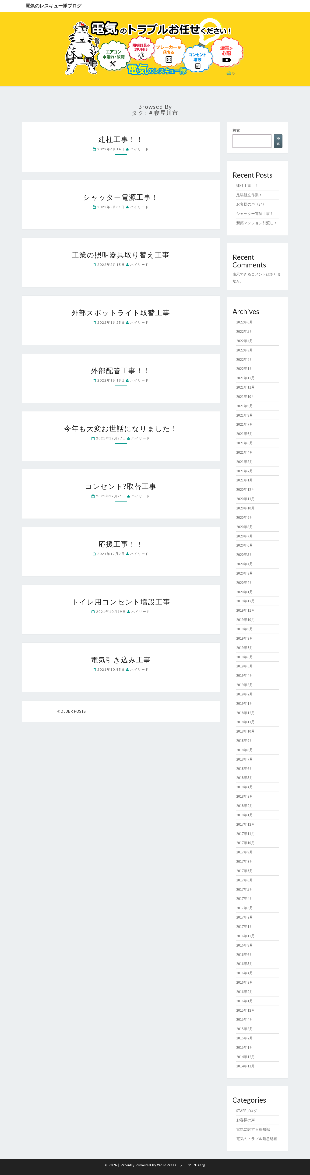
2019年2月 (244, 694)
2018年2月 (244, 805)
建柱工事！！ (121, 139)
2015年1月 (244, 1047)
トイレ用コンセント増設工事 (120, 601)
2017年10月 (245, 842)
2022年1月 (244, 368)
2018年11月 (245, 721)
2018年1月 (244, 815)
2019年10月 (245, 619)
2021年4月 (244, 452)
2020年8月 (244, 526)
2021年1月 (244, 480)
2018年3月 (244, 796)
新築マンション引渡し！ (256, 223)
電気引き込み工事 (121, 659)
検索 (236, 130)
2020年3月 (244, 573)
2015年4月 (244, 1019)
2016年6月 (244, 954)
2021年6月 (244, 433)
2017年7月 (244, 870)
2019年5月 (244, 666)
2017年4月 (244, 898)
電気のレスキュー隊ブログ (53, 6)
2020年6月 (244, 545)
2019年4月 (244, 675)
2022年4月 (244, 340)
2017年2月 (244, 917)
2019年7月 (244, 647)
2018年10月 (245, 731)
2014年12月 (245, 1056)
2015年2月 (244, 1038)
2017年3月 (244, 907)
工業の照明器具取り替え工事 (121, 254)
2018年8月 (244, 749)
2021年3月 (244, 461)
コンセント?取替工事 (121, 486)
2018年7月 (244, 759)
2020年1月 (244, 591)
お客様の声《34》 (251, 204)
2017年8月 (244, 861)
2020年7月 (244, 536)
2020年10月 (245, 508)
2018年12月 (245, 712)
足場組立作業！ (249, 195)
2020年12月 (245, 489)
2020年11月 (245, 498)
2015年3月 (244, 1028)
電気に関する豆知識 (253, 1129)
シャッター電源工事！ (121, 197)
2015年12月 (245, 1010)
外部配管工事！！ (121, 370)
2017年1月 (244, 926)
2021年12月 (245, 377)
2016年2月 (244, 991)
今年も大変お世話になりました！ (121, 428)
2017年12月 (245, 824)
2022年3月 (244, 350)
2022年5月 (244, 331)
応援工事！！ (121, 544)
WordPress (166, 1165)
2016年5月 (244, 963)
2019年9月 (244, 629)
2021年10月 (245, 396)
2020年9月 (244, 517)
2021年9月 (244, 405)
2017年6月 (244, 880)
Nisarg (199, 1165)
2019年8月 (244, 638)
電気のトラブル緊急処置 (256, 1138)
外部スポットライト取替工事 (120, 312)
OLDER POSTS (71, 711)
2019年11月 (245, 610)
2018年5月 (244, 777)
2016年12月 (245, 935)
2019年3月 (244, 684)
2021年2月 (244, 471)
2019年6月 (244, 657)
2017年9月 (244, 852)
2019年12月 (245, 601)
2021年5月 (244, 443)
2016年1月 (244, 1001)
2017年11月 (245, 833)
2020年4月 (244, 563)
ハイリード (139, 149)
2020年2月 (244, 582)
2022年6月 (244, 322)
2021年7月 (244, 424)
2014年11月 (245, 1066)
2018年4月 (244, 787)
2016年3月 (244, 982)
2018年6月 (244, 768)
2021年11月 (245, 387)
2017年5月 (244, 889)
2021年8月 (244, 415)
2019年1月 (244, 703)
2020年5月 (244, 554)
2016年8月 (244, 945)
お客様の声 (245, 1120)
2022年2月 (244, 359)
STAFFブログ (246, 1110)
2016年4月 (244, 973)
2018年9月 (244, 740)
